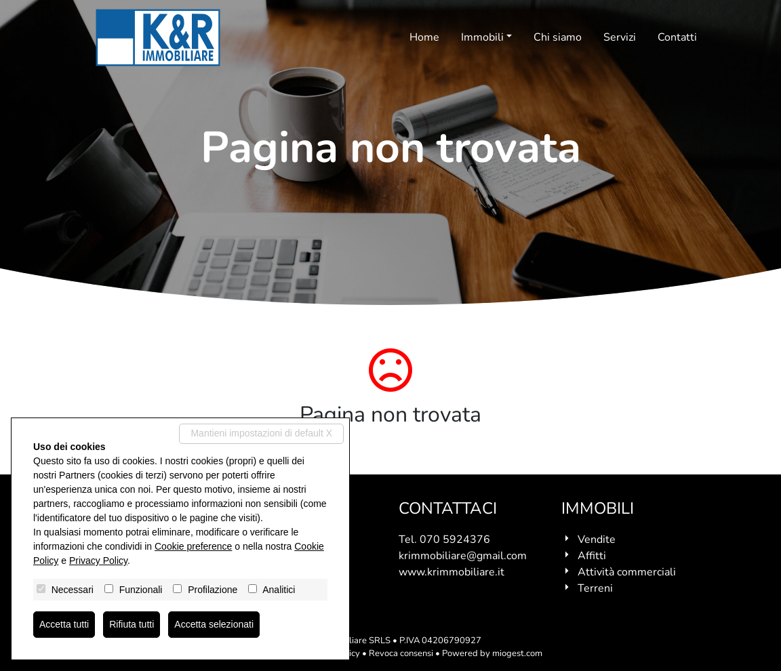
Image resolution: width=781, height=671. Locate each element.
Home (424, 37)
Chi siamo (558, 37)
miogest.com (517, 653)
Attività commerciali (627, 572)
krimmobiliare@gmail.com (463, 555)
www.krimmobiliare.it (451, 572)
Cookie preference (193, 546)
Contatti (677, 37)
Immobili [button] (482, 37)
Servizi (619, 37)
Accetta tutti (64, 624)
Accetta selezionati (214, 624)
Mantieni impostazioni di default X (261, 433)
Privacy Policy (98, 560)
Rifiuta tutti (131, 624)
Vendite (597, 539)
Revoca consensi (401, 653)
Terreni (595, 588)
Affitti (592, 555)
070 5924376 (455, 539)
